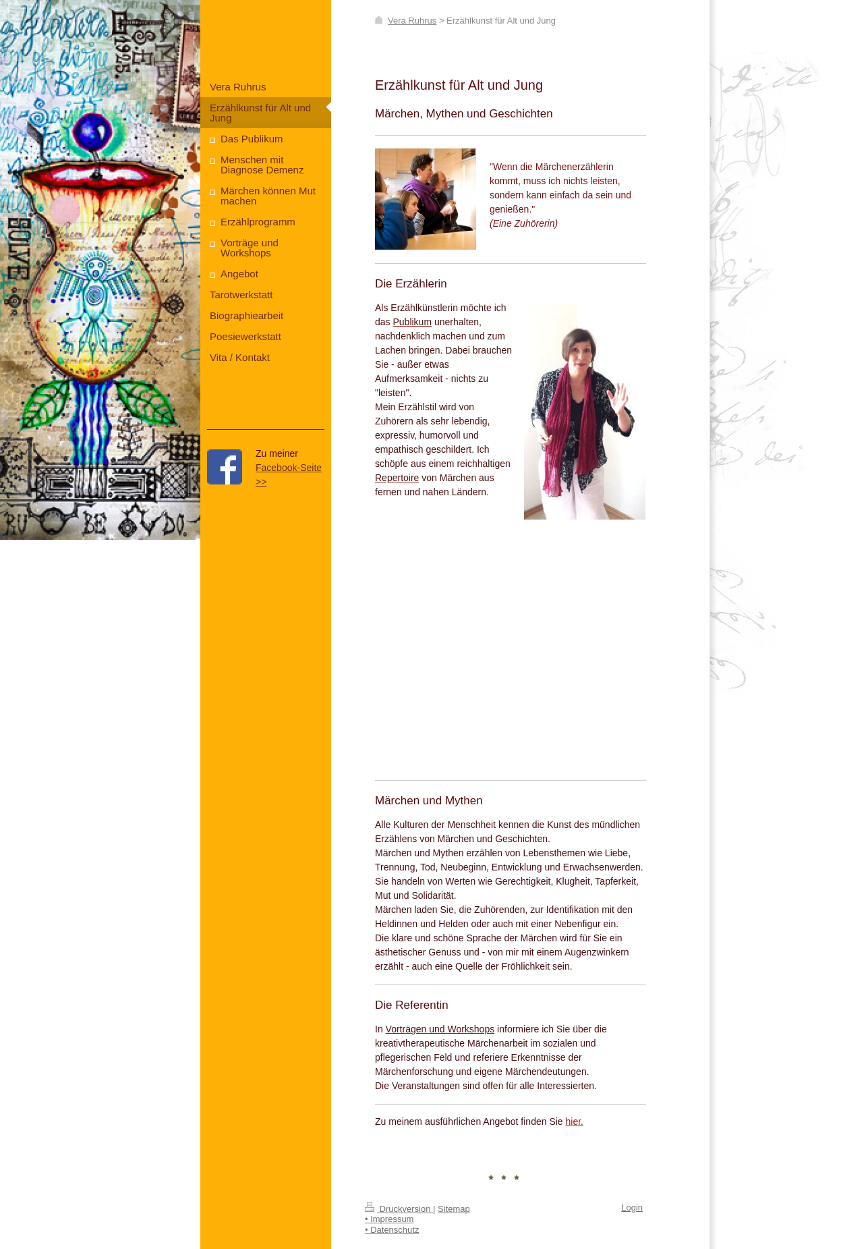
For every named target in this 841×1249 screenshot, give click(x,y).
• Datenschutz (392, 1230)
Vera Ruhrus (412, 21)
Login (632, 1207)
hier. (574, 1121)
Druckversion (399, 1209)
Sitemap (454, 1209)
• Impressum (389, 1219)
